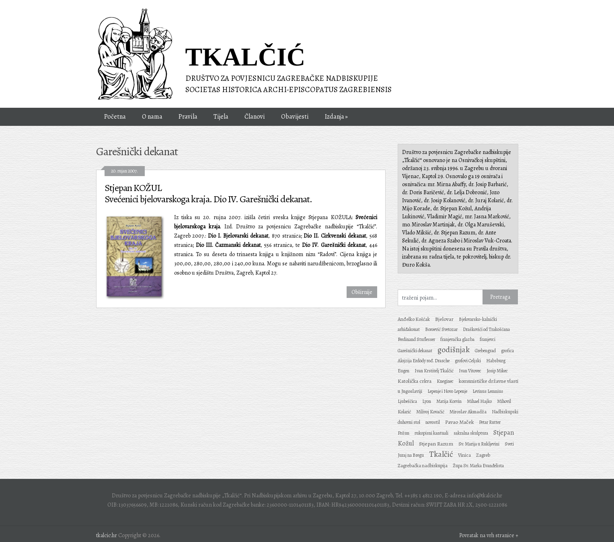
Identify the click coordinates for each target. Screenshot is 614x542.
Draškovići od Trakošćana (486, 329)
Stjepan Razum (436, 444)
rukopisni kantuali (431, 433)
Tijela (221, 116)
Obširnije (361, 292)
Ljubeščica (407, 401)
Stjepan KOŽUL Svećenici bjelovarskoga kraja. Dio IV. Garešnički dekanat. (208, 193)
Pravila (188, 116)
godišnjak (453, 349)
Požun (403, 433)
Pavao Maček (459, 422)
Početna (115, 116)
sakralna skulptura (471, 433)
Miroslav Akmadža (468, 411)
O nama (152, 116)
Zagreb (483, 455)
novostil (432, 422)
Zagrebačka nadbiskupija (423, 465)
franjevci (487, 339)
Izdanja (337, 117)
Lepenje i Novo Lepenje (447, 391)
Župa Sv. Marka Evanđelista (478, 465)
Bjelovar (444, 319)
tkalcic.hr (106, 535)
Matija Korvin (449, 401)
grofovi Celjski (468, 360)
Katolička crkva (414, 381)
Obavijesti (295, 116)
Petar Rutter (490, 422)
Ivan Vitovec (470, 370)
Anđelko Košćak (414, 319)
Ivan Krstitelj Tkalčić (434, 370)
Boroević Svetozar (441, 329)
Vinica (464, 455)
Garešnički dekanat (415, 350)
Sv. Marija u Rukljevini (478, 444)
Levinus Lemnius (487, 391)
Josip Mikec (497, 370)
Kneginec (445, 381)
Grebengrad (485, 350)
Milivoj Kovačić (430, 412)
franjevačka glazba (457, 339)
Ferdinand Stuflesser (416, 339)
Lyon (426, 401)
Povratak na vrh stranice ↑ (488, 535)
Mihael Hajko (479, 401)
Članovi (254, 116)
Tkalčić (441, 454)
